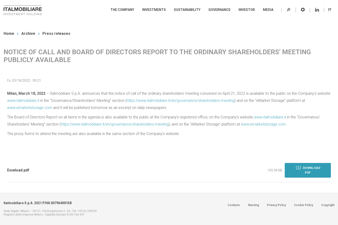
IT (329, 10)
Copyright (327, 205)
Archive (28, 33)
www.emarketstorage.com (29, 107)
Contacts (234, 205)
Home (9, 33)
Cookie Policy (303, 205)
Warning (253, 205)
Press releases (56, 33)
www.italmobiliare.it (23, 100)
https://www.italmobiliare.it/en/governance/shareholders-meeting (180, 100)
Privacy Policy (276, 205)
